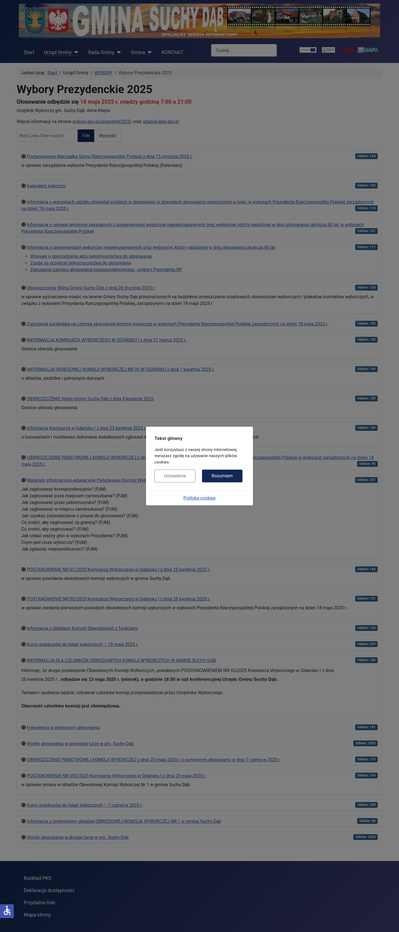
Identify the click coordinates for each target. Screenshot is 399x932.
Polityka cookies (199, 498)
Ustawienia (175, 475)
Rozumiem (222, 475)
